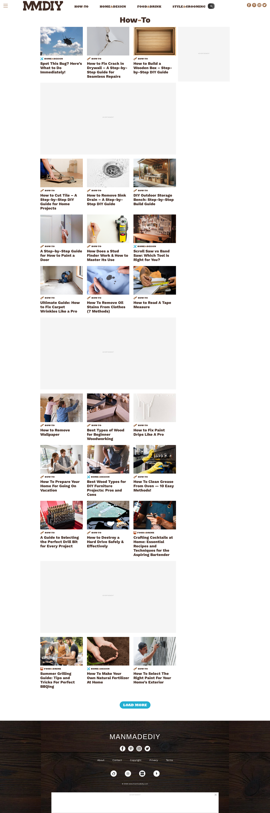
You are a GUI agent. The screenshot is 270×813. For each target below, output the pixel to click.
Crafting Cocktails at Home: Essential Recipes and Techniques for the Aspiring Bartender (153, 546)
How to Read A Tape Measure (152, 304)
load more (135, 705)
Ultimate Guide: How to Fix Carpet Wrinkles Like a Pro (60, 306)
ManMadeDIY (135, 736)
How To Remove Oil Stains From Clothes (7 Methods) (106, 306)
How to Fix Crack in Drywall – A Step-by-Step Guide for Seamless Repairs (107, 70)
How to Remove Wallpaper (55, 432)
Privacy (153, 760)
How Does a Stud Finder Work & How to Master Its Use (107, 255)
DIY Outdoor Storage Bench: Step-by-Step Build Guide (153, 199)
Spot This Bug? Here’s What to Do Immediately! (61, 67)
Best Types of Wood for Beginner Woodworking (105, 434)
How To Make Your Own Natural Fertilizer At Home (108, 677)
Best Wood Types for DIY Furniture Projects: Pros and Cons (106, 488)
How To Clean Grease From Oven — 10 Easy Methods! (153, 485)
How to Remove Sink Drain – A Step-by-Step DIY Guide (106, 199)
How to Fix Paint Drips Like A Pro (149, 432)
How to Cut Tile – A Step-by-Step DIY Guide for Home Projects (58, 201)
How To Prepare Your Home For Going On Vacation (60, 485)
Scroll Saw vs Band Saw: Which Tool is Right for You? (151, 255)
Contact (117, 760)
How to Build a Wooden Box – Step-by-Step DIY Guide (152, 67)
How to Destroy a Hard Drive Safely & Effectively (105, 541)
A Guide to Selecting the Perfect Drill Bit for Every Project (59, 541)
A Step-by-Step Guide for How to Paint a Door (61, 255)
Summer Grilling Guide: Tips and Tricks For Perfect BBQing (57, 680)
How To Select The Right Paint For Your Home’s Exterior (152, 677)
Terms (169, 760)
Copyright (135, 760)
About (100, 760)
